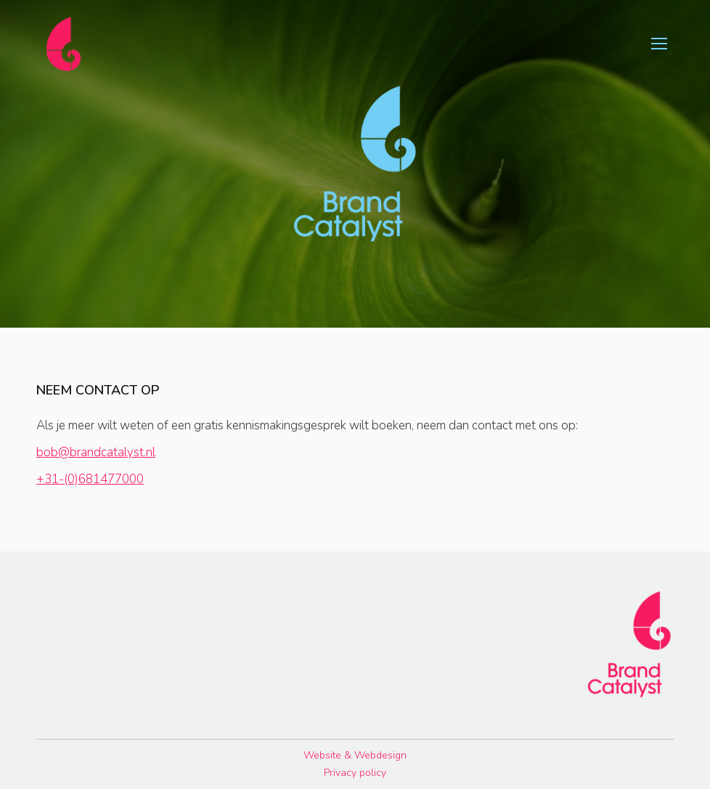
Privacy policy (355, 773)
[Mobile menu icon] (659, 43)
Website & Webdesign (355, 755)
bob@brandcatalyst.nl (95, 452)
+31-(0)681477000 (90, 479)
